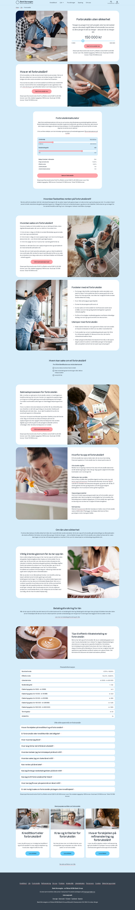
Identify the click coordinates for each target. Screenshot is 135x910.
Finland (68, 898)
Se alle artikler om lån (67, 864)
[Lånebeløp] (93, 40)
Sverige (55, 898)
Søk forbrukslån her (93, 46)
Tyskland (74, 898)
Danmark (62, 898)
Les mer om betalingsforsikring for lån (67, 617)
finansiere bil (81, 509)
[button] (43, 727)
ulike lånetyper (27, 87)
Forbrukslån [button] (27, 7)
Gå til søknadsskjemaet (41, 262)
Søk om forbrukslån (67, 175)
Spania (80, 898)
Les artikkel (32, 853)
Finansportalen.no (89, 892)
